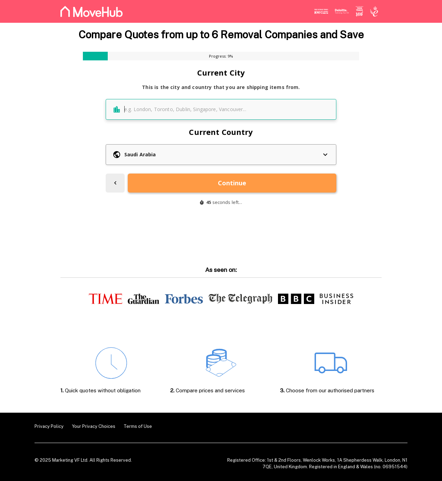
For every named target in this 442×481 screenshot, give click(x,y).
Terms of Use (138, 426)
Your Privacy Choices (93, 426)
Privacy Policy (49, 426)
